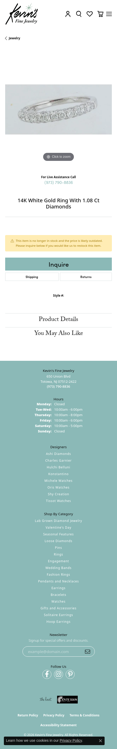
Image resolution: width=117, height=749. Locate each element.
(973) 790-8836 (58, 182)
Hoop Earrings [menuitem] (58, 621)
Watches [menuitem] (58, 601)
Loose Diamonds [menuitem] (59, 541)
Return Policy (28, 715)
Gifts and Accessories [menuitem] (58, 608)
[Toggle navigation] (109, 14)
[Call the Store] (58, 386)
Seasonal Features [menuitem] (58, 534)
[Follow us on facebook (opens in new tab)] (46, 674)
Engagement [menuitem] (58, 561)
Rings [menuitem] (58, 554)
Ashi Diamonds (58, 454)
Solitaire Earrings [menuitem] (58, 615)
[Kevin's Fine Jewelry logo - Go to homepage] (22, 14)
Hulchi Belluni (58, 467)
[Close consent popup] (100, 740)
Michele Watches (58, 480)
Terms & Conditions (84, 715)
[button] (68, 14)
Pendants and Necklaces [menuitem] (58, 581)
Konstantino (58, 474)
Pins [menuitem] (58, 547)
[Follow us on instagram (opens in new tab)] (58, 674)
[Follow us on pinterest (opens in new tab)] (70, 674)
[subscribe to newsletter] (88, 651)
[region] (58, 109)
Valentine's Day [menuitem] (59, 527)
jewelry (14, 38)
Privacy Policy (53, 715)
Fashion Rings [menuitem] (58, 574)
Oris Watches (59, 487)
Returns (85, 276)
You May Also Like (58, 334)
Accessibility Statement (58, 725)
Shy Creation (58, 494)
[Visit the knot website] (45, 699)
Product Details (58, 320)
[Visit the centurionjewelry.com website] (67, 699)
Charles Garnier (58, 460)
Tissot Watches (58, 501)
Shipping (32, 276)
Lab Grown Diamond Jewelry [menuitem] (58, 521)
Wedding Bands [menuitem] (58, 568)
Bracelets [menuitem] (58, 595)
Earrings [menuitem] (58, 588)
